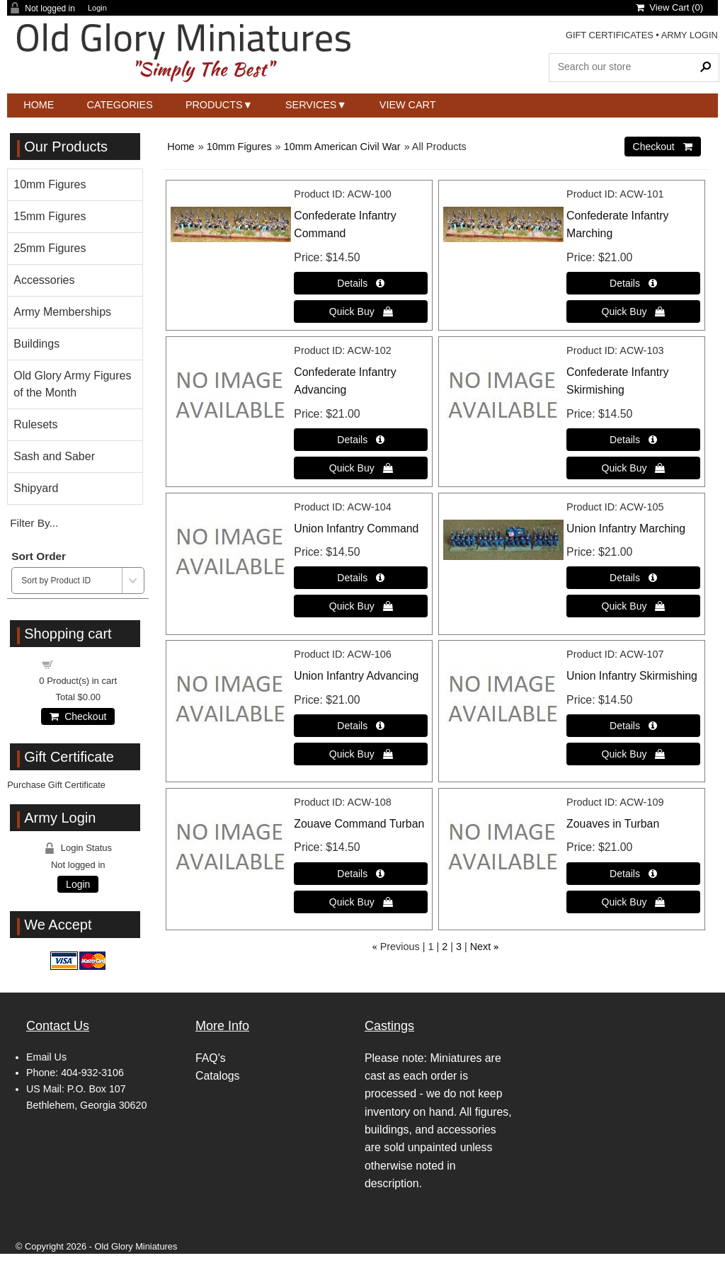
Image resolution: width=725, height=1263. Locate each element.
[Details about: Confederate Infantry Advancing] (361, 439)
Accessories (43, 280)
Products (214, 104)
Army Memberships (62, 312)
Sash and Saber (54, 456)
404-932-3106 (92, 1072)
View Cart (407, 104)
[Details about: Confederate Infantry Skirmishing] (633, 439)
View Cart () (669, 7)
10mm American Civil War (342, 146)
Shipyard (35, 488)
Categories (120, 104)
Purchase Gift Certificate (56, 784)
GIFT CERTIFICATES (609, 35)
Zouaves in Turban (612, 824)
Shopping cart (86, 663)
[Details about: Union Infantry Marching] (633, 577)
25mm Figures (49, 248)
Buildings (36, 344)
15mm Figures (49, 216)
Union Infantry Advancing (356, 676)
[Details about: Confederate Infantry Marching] (633, 283)
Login (97, 8)
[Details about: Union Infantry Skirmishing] (633, 725)
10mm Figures (239, 146)
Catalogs (217, 1076)
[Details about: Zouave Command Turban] (361, 873)
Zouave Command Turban (359, 824)
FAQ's (210, 1058)
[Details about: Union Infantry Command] (361, 577)
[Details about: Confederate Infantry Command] (361, 283)
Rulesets (35, 424)
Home (38, 104)
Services (311, 104)
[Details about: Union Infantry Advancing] (361, 725)
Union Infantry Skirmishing (631, 676)
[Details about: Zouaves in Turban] (633, 873)
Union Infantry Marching (625, 528)
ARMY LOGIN (689, 35)
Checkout (78, 716)
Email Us (46, 1057)
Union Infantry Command (356, 528)
